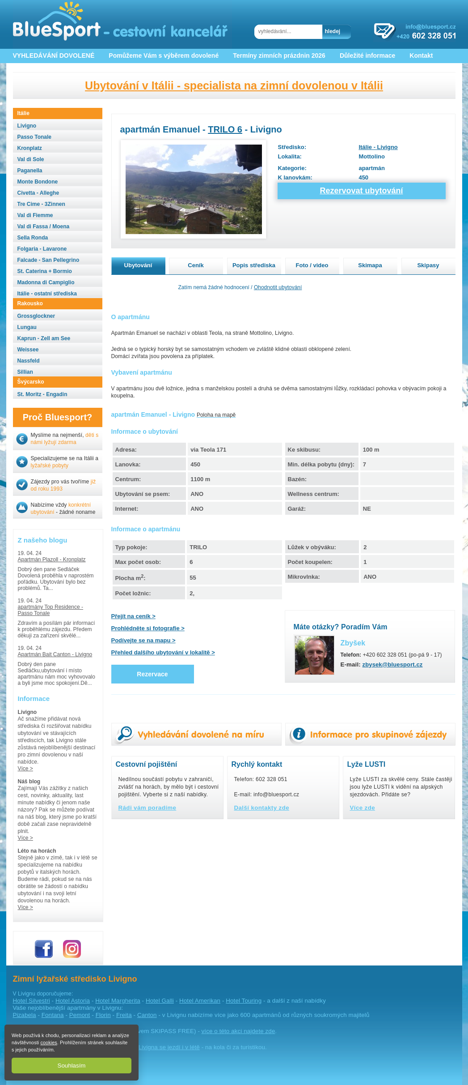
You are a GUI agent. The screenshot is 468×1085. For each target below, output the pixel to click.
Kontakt (421, 55)
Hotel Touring (243, 1000)
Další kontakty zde (262, 807)
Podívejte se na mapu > (143, 640)
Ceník (195, 265)
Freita (124, 1015)
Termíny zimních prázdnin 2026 (279, 55)
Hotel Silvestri (31, 1000)
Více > (25, 768)
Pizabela (24, 1015)
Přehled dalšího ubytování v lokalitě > (163, 652)
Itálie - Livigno (377, 147)
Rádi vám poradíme (147, 807)
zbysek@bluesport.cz (393, 664)
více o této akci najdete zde (238, 1031)
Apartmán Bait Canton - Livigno (55, 654)
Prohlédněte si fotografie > (148, 628)
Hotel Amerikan (199, 1000)
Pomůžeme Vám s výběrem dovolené (164, 55)
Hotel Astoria (72, 1000)
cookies (48, 1042)
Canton (147, 1015)
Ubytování (138, 265)
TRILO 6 (225, 129)
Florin (103, 1015)
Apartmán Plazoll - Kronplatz (52, 559)
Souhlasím (72, 1065)
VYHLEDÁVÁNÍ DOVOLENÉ (54, 55)
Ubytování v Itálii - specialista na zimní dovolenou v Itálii (234, 85)
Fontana (53, 1015)
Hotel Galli (160, 1000)
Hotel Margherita (117, 1000)
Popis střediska (253, 265)
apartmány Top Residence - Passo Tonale (51, 610)
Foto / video (312, 265)
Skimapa (370, 265)
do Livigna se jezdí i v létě (165, 1047)
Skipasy (428, 265)
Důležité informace (367, 55)
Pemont (79, 1015)
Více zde (362, 807)
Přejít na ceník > (133, 616)
